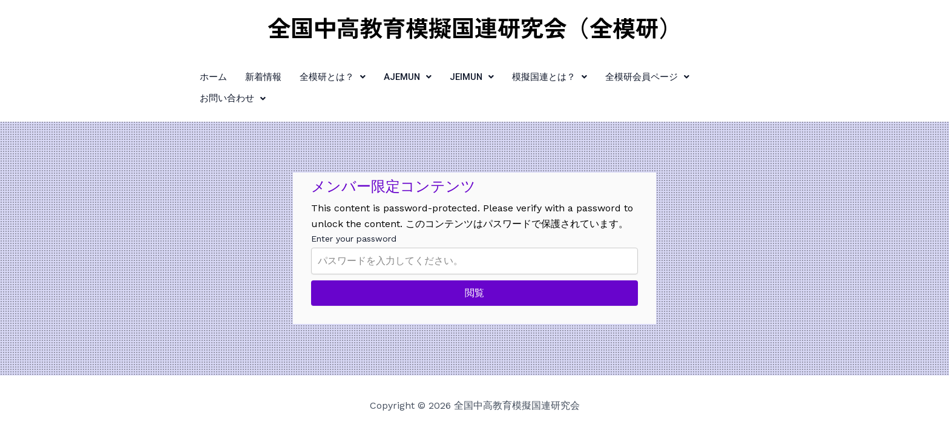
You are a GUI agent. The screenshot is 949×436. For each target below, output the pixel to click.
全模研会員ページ (636, 76)
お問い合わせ (729, 76)
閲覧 (474, 271)
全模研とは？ (320, 76)
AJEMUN (395, 76)
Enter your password (353, 217)
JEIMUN (460, 76)
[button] (320, 76)
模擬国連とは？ (538, 76)
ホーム (200, 76)
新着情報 (250, 76)
